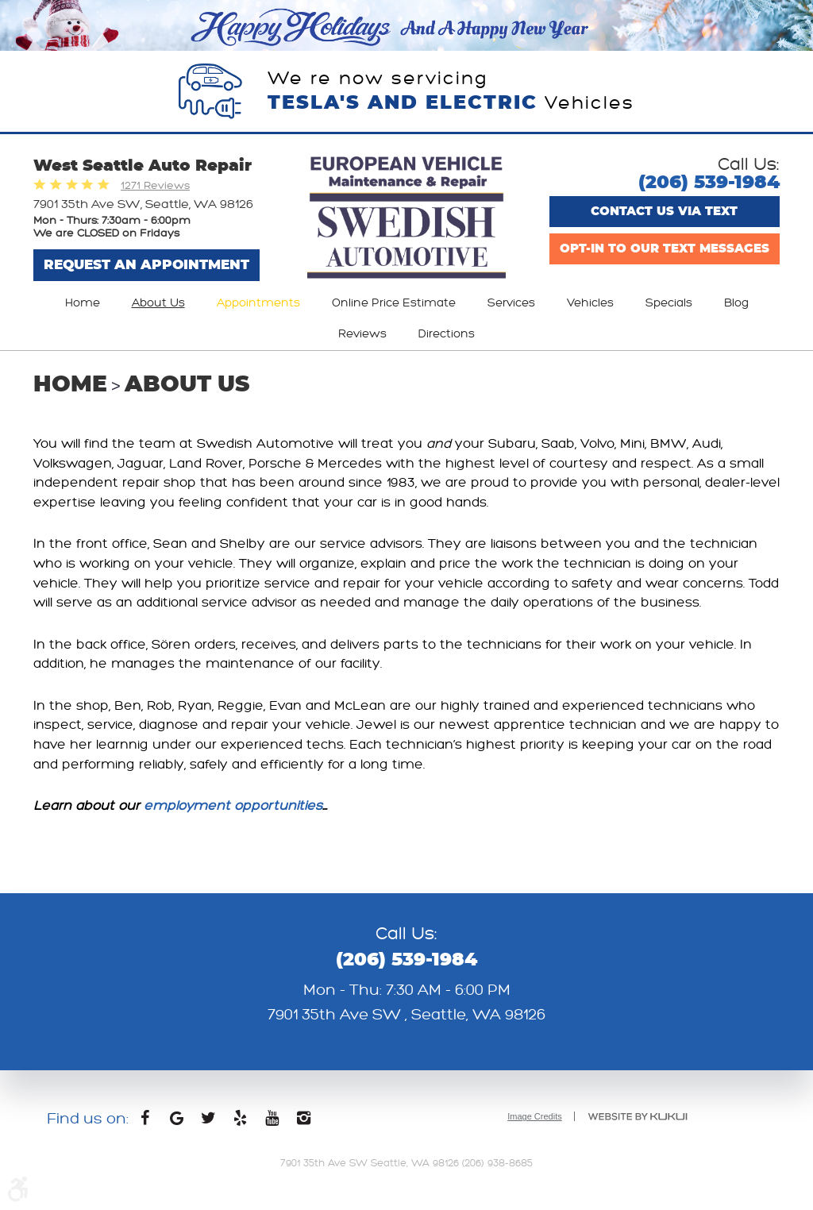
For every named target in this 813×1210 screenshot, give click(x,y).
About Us (158, 303)
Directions (446, 334)
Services (511, 303)
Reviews (362, 334)
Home (82, 303)
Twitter (208, 1122)
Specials (668, 303)
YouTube (271, 1122)
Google (176, 1122)
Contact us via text (664, 212)
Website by (637, 1117)
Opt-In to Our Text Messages (664, 249)
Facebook (144, 1122)
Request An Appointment (146, 265)
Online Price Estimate (394, 303)
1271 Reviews (155, 185)
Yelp (240, 1122)
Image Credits (534, 1116)
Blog (736, 303)
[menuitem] (82, 303)
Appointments (258, 303)
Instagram (303, 1122)
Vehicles (590, 303)
